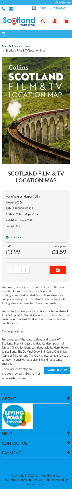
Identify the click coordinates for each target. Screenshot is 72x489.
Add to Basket (58, 270)
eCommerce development (21, 480)
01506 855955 (4, 8)
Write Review (57, 370)
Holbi (46, 480)
